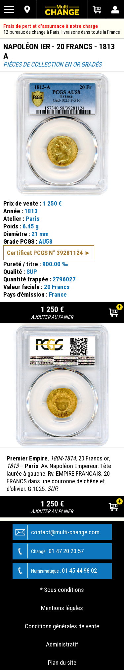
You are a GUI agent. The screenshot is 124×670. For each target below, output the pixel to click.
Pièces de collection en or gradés (52, 64)
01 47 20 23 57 (48, 551)
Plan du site (62, 662)
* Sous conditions (62, 590)
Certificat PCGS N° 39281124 (45, 253)
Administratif (62, 644)
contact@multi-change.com (56, 532)
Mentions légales (62, 608)
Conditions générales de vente (62, 626)
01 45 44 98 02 (55, 570)
